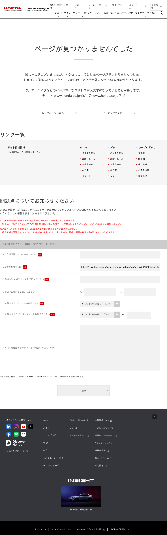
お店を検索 (87, 164)
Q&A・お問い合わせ (59, 5)
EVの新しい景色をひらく (81, 509)
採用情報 (99, 465)
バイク (67, 13)
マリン (98, 13)
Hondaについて (102, 428)
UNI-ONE (73, 40)
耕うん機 (142, 164)
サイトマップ (117, 5)
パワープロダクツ (83, 13)
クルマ (58, 13)
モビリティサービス (146, 13)
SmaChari (45, 57)
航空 (106, 13)
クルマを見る (88, 153)
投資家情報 (100, 450)
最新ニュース (88, 159)
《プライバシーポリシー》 (37, 376)
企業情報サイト (102, 420)
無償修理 (142, 176)
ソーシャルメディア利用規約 (89, 529)
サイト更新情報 (16, 147)
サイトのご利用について (121, 529)
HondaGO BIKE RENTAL (45, 41)
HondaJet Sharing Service (99, 41)
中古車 (85, 170)
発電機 (141, 153)
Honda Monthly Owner (15, 48)
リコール (78, 5)
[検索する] (161, 13)
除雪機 (141, 159)
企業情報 (156, 5)
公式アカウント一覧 (15, 451)
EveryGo (16, 57)
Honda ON (17, 38)
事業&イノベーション (104, 435)
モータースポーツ (97, 5)
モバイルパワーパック (122, 13)
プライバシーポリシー (61, 529)
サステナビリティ (102, 443)
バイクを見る (116, 153)
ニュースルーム (137, 5)
